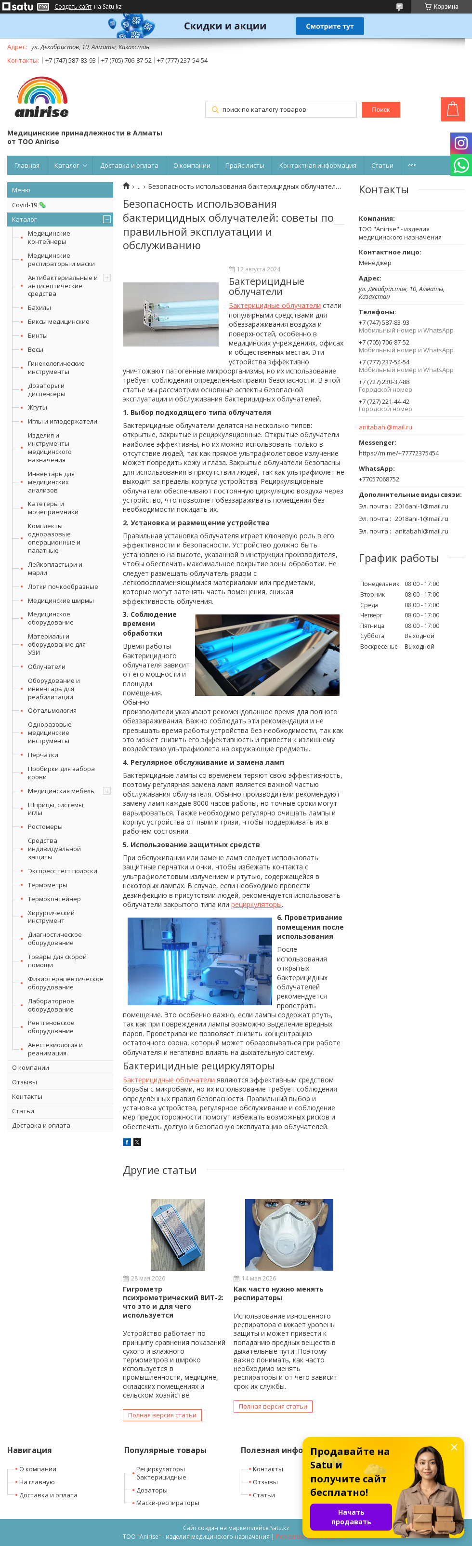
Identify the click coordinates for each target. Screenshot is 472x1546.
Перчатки (43, 754)
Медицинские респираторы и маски (61, 259)
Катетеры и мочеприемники (53, 507)
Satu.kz (279, 1528)
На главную (37, 1482)
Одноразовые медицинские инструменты (50, 732)
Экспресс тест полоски (62, 870)
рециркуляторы (256, 904)
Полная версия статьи (162, 1415)
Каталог (66, 165)
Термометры (47, 884)
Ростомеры (45, 826)
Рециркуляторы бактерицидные (161, 1473)
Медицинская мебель (61, 790)
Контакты (27, 1096)
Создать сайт (73, 6)
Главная (26, 165)
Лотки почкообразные (63, 586)
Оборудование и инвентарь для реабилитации (54, 688)
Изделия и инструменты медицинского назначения (50, 447)
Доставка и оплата (129, 165)
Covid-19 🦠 (29, 204)
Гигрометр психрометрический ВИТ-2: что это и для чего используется (173, 1302)
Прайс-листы (244, 165)
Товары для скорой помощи (57, 960)
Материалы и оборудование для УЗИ (57, 644)
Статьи (382, 165)
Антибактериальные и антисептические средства (63, 285)
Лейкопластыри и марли (55, 568)
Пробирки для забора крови (61, 772)
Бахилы (39, 307)
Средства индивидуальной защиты (54, 848)
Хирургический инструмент (51, 916)
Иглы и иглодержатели (62, 421)
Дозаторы (152, 1490)
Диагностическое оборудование (55, 938)
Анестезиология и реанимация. (55, 1048)
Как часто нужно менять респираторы (279, 1293)
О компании (191, 165)
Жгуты (37, 407)
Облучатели (47, 666)
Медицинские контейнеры (49, 237)
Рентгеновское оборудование (51, 1026)
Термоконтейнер (54, 898)
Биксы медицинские (59, 321)
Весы (35, 349)
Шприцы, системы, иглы (56, 808)
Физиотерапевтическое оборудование (66, 982)
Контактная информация (317, 165)
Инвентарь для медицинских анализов (51, 481)
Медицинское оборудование (51, 618)
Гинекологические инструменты (56, 367)
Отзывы (24, 1082)
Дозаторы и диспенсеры (47, 389)
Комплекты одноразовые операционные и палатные (54, 538)
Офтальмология (52, 710)
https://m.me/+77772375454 (399, 453)
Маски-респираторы (167, 1502)
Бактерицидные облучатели (275, 305)
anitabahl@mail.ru (385, 427)
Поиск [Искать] (381, 109)
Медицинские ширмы (61, 600)
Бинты (38, 335)
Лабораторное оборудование (51, 1005)
